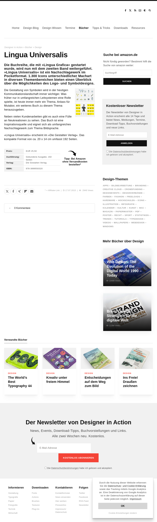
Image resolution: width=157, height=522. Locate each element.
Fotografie (13, 504)
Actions (35, 496)
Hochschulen (126, 201)
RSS (135, 10)
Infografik (128, 205)
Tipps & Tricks (101, 27)
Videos (107, 223)
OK (123, 506)
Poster (107, 216)
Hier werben (60, 500)
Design (38, 47)
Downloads (121, 27)
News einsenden (63, 496)
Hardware (109, 201)
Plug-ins (35, 508)
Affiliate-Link (54, 190)
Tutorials (120, 220)
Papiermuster (124, 212)
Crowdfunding (134, 190)
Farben (107, 197)
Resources (138, 27)
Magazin (108, 212)
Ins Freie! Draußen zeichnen (130, 382)
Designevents (111, 194)
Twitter (82, 492)
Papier (11, 500)
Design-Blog (31, 27)
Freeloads (133, 197)
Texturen (36, 504)
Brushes (35, 500)
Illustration (110, 205)
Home (15, 27)
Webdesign (137, 223)
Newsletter (84, 504)
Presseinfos (60, 504)
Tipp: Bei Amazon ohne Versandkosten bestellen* (74, 161)
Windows (108, 227)
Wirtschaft (12, 512)
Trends (107, 220)
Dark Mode (145, 10)
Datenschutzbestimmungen (127, 152)
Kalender (109, 209)
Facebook (125, 10)
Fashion (119, 197)
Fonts (34, 492)
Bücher (84, 27)
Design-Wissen (51, 27)
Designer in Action (21, 9)
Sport (128, 216)
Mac (141, 209)
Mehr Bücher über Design (123, 242)
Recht (118, 216)
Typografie (13, 496)
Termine (70, 27)
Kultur (121, 209)
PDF (137, 212)
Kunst (132, 209)
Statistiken (142, 216)
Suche (149, 10)
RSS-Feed (83, 500)
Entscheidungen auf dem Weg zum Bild (98, 382)
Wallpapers (121, 223)
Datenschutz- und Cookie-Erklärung (127, 486)
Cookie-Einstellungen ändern (123, 513)
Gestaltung (13, 492)
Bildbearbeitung (121, 186)
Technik (11, 508)
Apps (106, 186)
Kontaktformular (62, 492)
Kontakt (140, 10)
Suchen (127, 82)
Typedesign (136, 220)
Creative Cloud (112, 190)
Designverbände (133, 194)
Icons (141, 201)
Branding (141, 186)
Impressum (136, 499)
